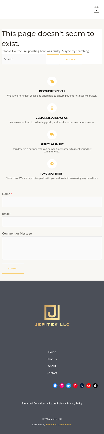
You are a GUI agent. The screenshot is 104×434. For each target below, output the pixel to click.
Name (7, 194)
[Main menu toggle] (9, 9)
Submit (13, 268)
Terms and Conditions (34, 403)
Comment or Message (18, 233)
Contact (52, 373)
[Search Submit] (53, 59)
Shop (52, 359)
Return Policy (56, 403)
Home (52, 352)
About (52, 366)
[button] (55, 359)
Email (7, 213)
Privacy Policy (74, 403)
